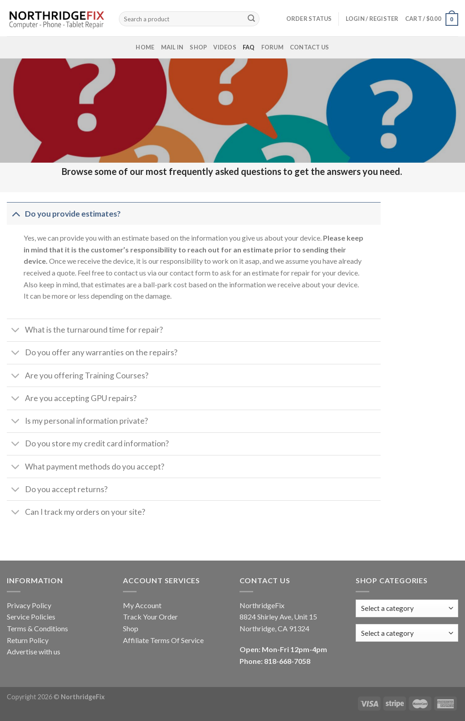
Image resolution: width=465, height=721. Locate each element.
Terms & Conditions (37, 628)
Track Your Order (150, 616)
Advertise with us (33, 651)
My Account (142, 605)
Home (145, 47)
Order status (309, 18)
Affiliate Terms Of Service (163, 640)
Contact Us (309, 47)
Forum (272, 47)
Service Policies (31, 616)
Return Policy (28, 640)
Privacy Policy (29, 605)
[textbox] (387, 633)
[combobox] (407, 633)
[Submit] (251, 19)
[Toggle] (15, 213)
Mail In (172, 47)
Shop (198, 47)
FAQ (249, 47)
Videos (224, 47)
